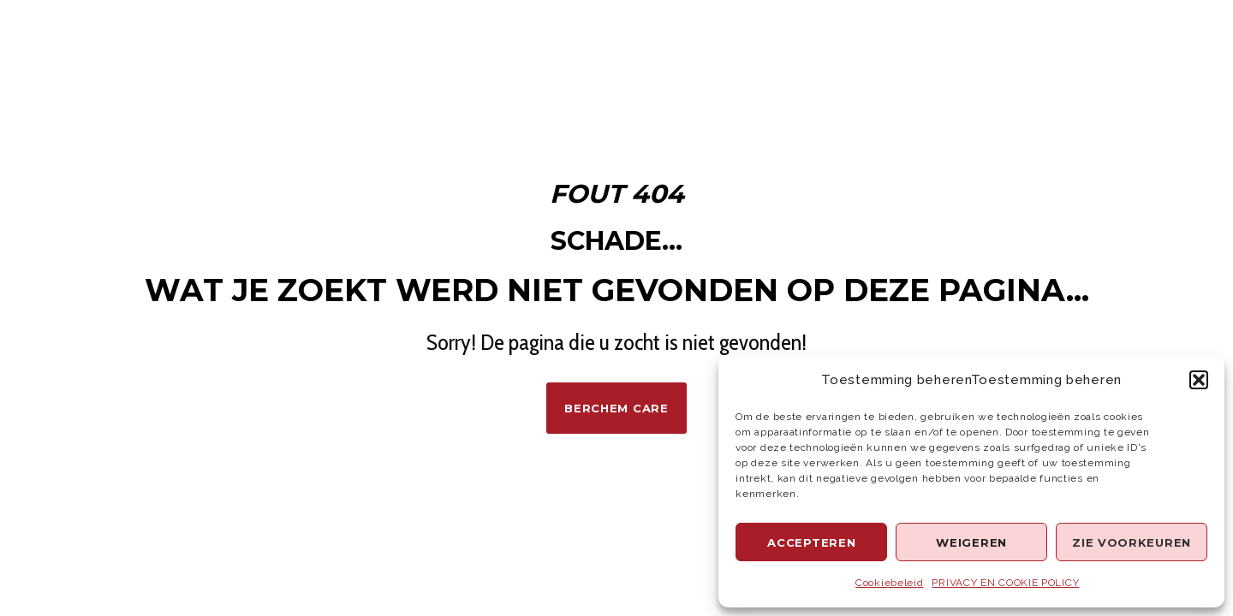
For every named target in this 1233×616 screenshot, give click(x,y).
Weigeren (971, 542)
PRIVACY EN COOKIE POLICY (1005, 583)
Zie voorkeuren (1131, 542)
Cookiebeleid (889, 583)
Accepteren (811, 542)
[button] (1198, 379)
